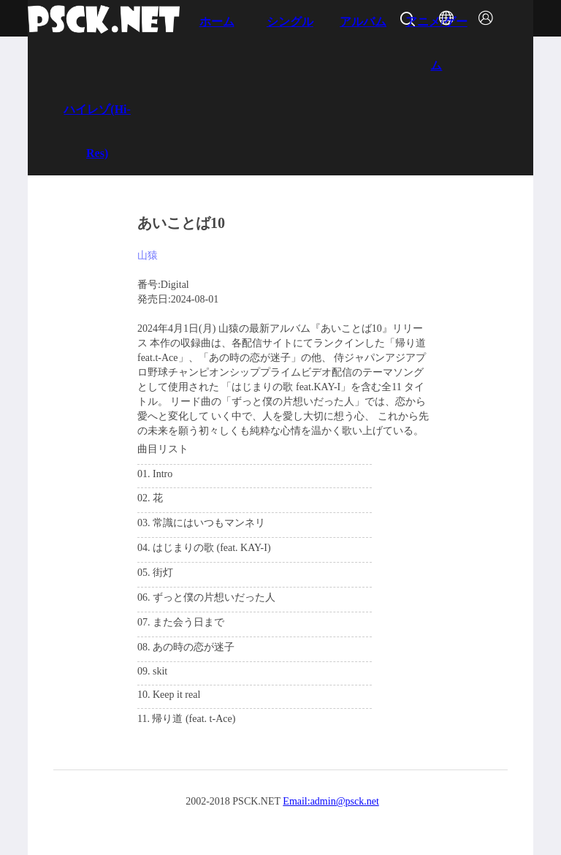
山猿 (147, 255)
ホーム (216, 21)
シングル (290, 21)
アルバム (363, 21)
